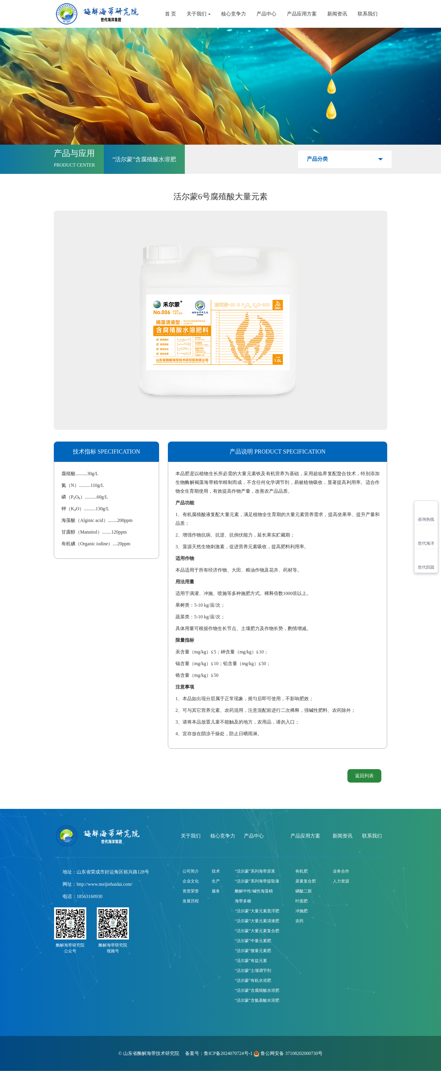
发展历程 (190, 901)
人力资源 (341, 881)
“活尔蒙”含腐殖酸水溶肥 (257, 990)
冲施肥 (301, 911)
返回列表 (364, 775)
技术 (216, 871)
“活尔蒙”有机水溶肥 (253, 980)
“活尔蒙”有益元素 (251, 960)
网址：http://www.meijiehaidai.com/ (97, 884)
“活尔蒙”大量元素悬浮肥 (257, 911)
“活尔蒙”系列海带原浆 (255, 871)
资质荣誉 (190, 891)
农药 (299, 921)
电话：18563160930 (82, 896)
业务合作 (341, 871)
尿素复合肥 (305, 881)
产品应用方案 (302, 14)
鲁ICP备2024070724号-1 (228, 1053)
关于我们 (199, 14)
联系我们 (368, 14)
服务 (216, 891)
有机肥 (301, 871)
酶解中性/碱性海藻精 (254, 891)
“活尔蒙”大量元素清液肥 (257, 921)
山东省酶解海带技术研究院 (151, 1053)
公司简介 (190, 871)
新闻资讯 (337, 14)
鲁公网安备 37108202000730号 (288, 1053)
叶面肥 (301, 901)
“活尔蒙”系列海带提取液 (257, 881)
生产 (216, 881)
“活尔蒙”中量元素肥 (253, 941)
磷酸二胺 (303, 891)
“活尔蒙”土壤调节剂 (253, 970)
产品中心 (266, 14)
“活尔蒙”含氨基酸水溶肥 (257, 1000)
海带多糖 (243, 901)
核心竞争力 (233, 14)
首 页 (170, 14)
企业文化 (190, 881)
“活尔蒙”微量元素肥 (253, 951)
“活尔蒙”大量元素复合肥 (257, 931)
